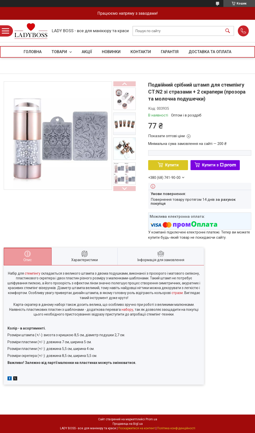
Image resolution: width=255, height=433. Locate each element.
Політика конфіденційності (176, 428)
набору (127, 310)
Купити (172, 165)
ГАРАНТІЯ (170, 51)
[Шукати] (228, 31)
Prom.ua (151, 419)
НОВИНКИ (111, 51)
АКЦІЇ (87, 51)
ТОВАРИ (60, 51)
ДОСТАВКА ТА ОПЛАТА (210, 51)
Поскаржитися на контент (136, 428)
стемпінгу (32, 273)
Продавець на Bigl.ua (128, 424)
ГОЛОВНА (33, 51)
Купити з (219, 165)
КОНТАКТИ (140, 51)
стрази (177, 293)
